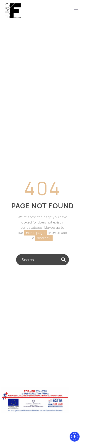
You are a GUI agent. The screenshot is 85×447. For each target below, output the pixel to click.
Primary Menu (76, 11)
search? (43, 238)
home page (35, 232)
